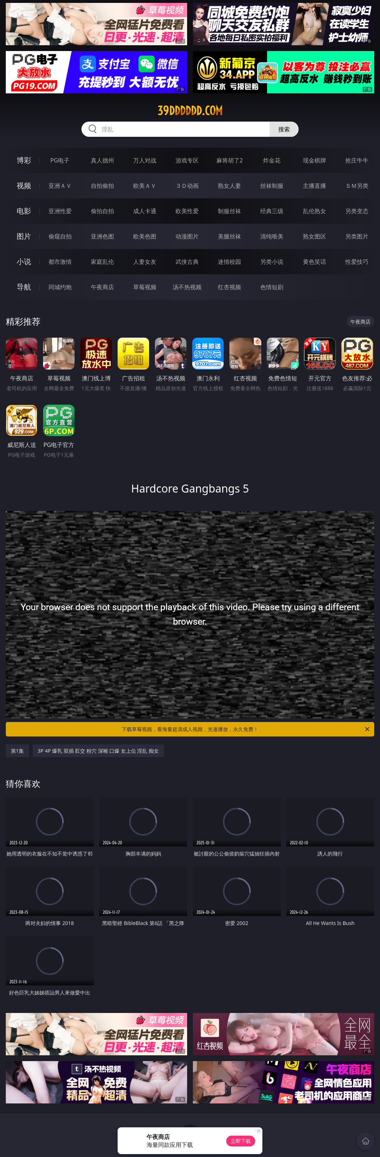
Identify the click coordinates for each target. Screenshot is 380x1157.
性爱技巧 (356, 262)
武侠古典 (187, 262)
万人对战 (144, 160)
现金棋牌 (314, 160)
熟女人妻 (229, 186)
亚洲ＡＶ (60, 186)
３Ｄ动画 (187, 186)
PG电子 (59, 160)
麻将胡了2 (229, 160)
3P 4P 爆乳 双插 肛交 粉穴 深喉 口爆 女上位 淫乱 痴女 (98, 750)
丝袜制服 (271, 186)
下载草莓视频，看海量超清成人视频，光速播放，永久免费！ (246, 729)
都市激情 (60, 262)
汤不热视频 (187, 287)
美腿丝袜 (229, 236)
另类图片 (356, 236)
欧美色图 (144, 236)
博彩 (24, 160)
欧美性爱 (187, 211)
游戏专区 (187, 160)
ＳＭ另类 (356, 186)
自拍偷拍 (102, 186)
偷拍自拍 (102, 211)
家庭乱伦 (102, 262)
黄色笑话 (314, 262)
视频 (24, 185)
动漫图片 (187, 236)
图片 (24, 236)
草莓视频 (144, 287)
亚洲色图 (102, 236)
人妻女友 (144, 262)
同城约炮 (60, 287)
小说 (24, 261)
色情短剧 (271, 287)
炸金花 (271, 160)
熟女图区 (314, 236)
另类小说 (271, 262)
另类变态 (356, 211)
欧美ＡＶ (144, 186)
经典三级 (271, 211)
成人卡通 (144, 211)
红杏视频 (229, 287)
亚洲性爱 (60, 211)
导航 (24, 287)
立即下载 (241, 1140)
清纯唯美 (271, 236)
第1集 (17, 750)
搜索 (284, 129)
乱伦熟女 (314, 211)
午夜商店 (102, 287)
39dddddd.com (190, 111)
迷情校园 (229, 262)
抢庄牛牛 (356, 160)
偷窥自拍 (60, 236)
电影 (24, 211)
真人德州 (102, 160)
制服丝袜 (229, 211)
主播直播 (314, 186)
